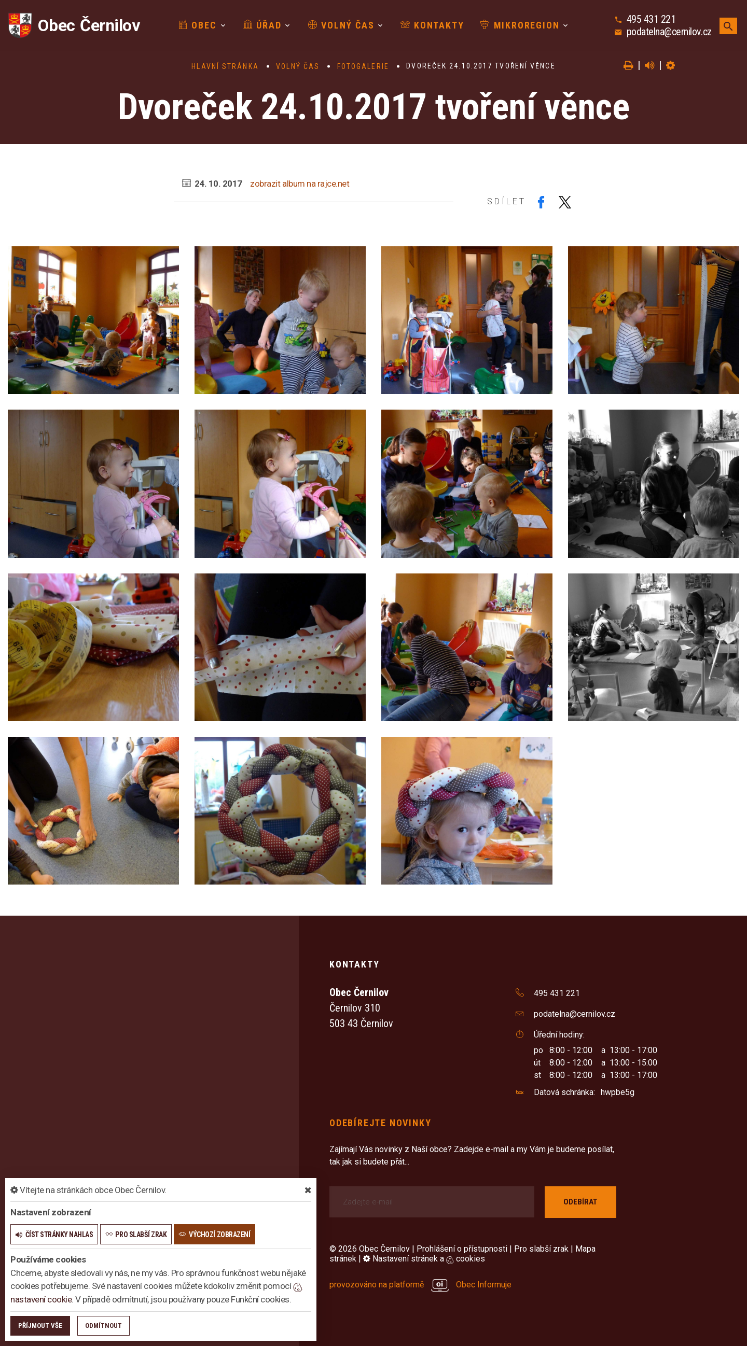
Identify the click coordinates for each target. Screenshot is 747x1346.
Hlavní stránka (224, 66)
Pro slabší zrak (541, 1249)
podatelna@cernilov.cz (669, 31)
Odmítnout (103, 1325)
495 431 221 (651, 19)
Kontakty (432, 25)
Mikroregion (519, 25)
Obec (197, 25)
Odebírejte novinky (380, 1122)
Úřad (262, 25)
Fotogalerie (363, 66)
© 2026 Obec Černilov (369, 1249)
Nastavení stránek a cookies (424, 1259)
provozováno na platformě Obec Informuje (420, 1284)
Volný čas (341, 25)
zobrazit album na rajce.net (299, 183)
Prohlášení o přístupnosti (462, 1249)
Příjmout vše (40, 1325)
